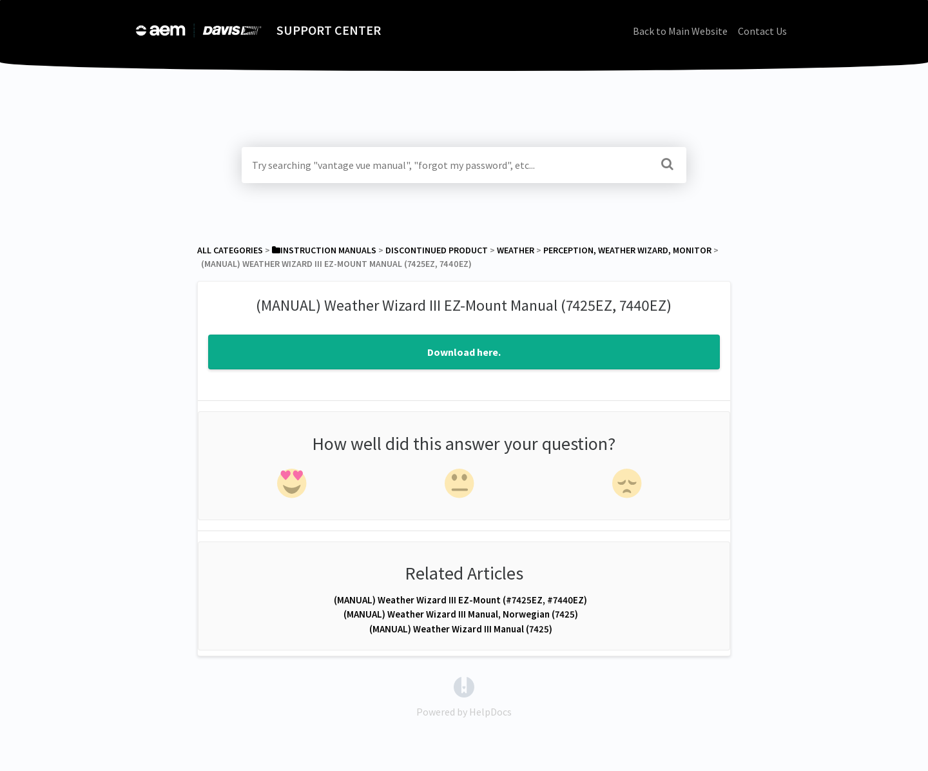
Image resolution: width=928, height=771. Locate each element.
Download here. (464, 352)
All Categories (230, 250)
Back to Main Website (680, 30)
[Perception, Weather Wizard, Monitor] (627, 250)
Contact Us (762, 30)
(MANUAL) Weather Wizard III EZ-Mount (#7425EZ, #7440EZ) (460, 600)
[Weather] (515, 250)
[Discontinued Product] (436, 250)
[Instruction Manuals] (324, 250)
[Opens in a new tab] (464, 685)
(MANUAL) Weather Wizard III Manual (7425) (460, 629)
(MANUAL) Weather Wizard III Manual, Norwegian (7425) (460, 614)
